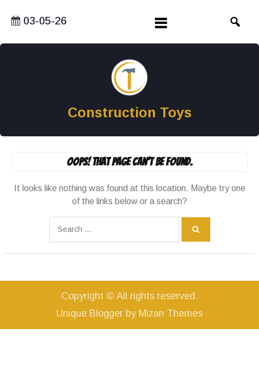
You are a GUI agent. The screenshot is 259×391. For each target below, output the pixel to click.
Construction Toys (130, 112)
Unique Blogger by (129, 313)
